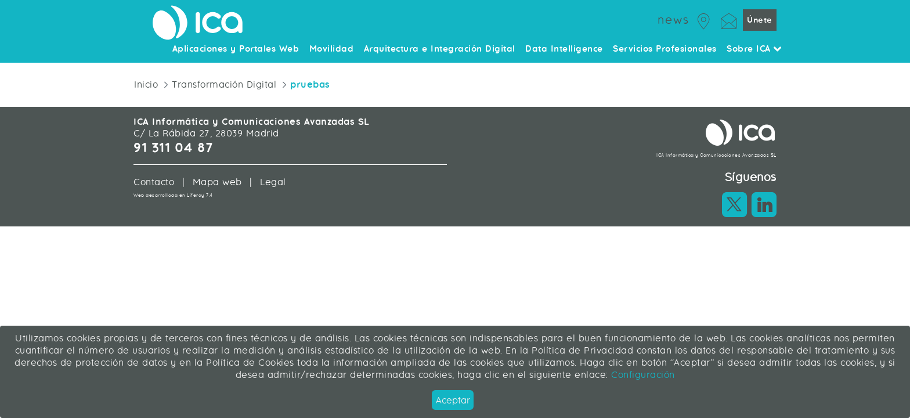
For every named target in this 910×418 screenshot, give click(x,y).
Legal (273, 182)
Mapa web (217, 182)
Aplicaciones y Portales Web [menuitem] (235, 49)
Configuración (641, 375)
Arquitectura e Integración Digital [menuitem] (439, 49)
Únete (759, 20)
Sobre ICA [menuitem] (754, 49)
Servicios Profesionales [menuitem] (665, 49)
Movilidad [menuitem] (331, 49)
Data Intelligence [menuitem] (564, 49)
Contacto (153, 182)
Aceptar (453, 400)
